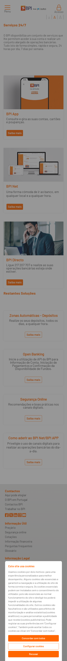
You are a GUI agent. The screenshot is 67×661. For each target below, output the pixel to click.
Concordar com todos (33, 638)
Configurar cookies (33, 646)
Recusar (33, 654)
